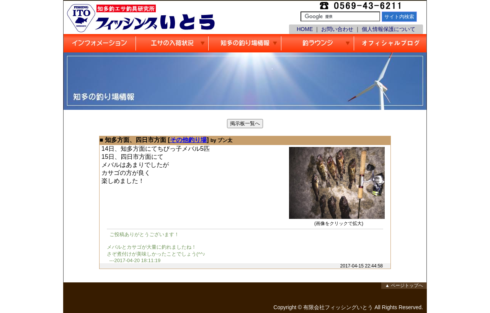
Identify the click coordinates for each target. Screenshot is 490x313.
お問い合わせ (337, 29)
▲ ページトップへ (404, 285)
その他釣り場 (188, 140)
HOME (305, 29)
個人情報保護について (388, 29)
